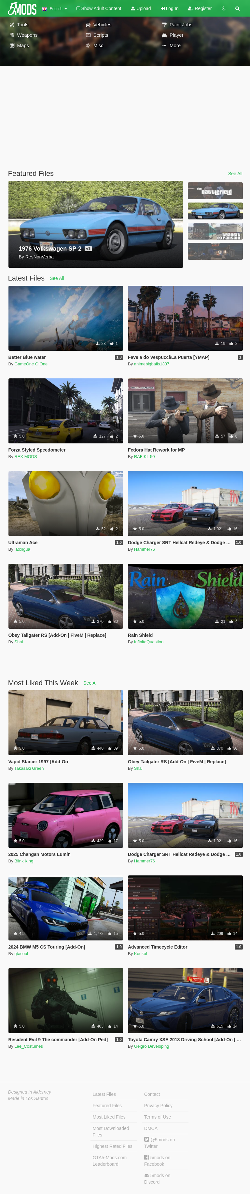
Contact (152, 1094)
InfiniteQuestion (148, 641)
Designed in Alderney (29, 1092)
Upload (141, 8)
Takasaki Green (29, 768)
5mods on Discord (157, 1179)
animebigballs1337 (151, 363)
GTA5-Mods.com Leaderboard (110, 1161)
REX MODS (25, 456)
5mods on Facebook (157, 1161)
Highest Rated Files (112, 1146)
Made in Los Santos (28, 1098)
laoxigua (22, 549)
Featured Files (107, 1105)
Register (200, 8)
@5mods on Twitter (159, 1143)
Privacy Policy (158, 1105)
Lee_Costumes (28, 1046)
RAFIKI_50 (144, 456)
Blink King (23, 861)
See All (235, 173)
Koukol (140, 953)
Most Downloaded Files (111, 1131)
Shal (18, 641)
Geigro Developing (151, 1046)
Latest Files (104, 1094)
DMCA (151, 1128)
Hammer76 (144, 549)
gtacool (21, 953)
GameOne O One (31, 363)
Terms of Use (157, 1117)
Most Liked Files (109, 1117)
